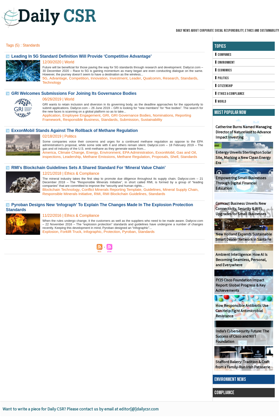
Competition (80, 78)
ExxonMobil (168, 152)
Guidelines (155, 189)
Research (174, 78)
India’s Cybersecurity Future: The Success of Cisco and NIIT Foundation (241, 338)
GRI (107, 115)
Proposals (163, 157)
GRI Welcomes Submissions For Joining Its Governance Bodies (75, 93)
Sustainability (155, 120)
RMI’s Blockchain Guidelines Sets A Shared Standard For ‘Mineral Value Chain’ (90, 167)
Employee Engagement (82, 115)
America (49, 152)
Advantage (58, 78)
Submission (132, 120)
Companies (223, 54)
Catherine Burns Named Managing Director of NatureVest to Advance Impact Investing (243, 133)
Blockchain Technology (61, 189)
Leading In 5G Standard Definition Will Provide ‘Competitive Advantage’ (83, 56)
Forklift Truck (72, 232)
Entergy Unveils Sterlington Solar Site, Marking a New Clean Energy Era (242, 159)
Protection (113, 232)
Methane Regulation (136, 157)
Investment (120, 78)
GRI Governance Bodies (133, 115)
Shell (178, 157)
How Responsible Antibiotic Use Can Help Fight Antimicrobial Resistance (241, 312)
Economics (223, 71)
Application (51, 115)
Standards (192, 78)
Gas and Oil (190, 152)
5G (44, 78)
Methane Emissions (100, 157)
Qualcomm (155, 78)
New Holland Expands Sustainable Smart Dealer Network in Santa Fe (243, 239)
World (220, 103)
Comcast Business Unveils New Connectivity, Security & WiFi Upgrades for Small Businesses (240, 210)
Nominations (166, 115)
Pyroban (132, 232)
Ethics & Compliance (230, 95)
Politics (221, 79)
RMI (111, 194)
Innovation (100, 78)
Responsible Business (81, 120)
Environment (112, 152)
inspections (51, 157)
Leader (137, 78)
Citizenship (223, 87)
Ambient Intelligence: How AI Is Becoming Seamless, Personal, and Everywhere (240, 261)
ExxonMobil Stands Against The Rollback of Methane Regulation (76, 130)
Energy (93, 152)
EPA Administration (140, 152)
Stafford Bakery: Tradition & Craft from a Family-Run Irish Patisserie (242, 366)
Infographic (94, 232)
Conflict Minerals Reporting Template (113, 189)
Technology (52, 82)
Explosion (50, 232)
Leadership (72, 157)
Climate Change (72, 152)
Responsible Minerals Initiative (79, 194)
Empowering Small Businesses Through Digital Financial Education (240, 185)
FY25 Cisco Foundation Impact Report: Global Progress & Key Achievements (240, 287)
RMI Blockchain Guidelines (139, 194)
